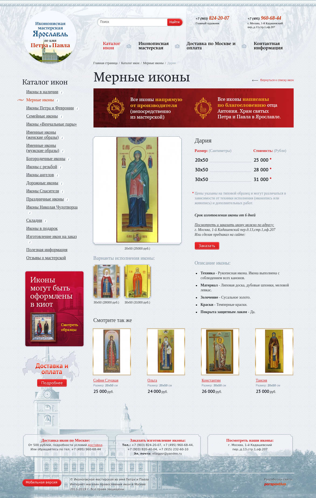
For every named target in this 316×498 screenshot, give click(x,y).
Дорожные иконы (45, 183)
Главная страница (105, 63)
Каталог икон (130, 63)
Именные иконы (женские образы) (45, 135)
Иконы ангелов (42, 174)
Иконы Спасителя (45, 191)
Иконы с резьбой (44, 166)
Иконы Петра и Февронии (52, 108)
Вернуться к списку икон (277, 80)
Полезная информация (47, 249)
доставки (95, 445)
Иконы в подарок (42, 228)
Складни (37, 220)
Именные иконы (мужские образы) (45, 148)
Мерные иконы (42, 100)
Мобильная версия (42, 482)
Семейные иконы (44, 116)
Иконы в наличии (45, 91)
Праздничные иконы (47, 199)
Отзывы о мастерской (46, 257)
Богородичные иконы (48, 158)
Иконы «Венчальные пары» (51, 124)
